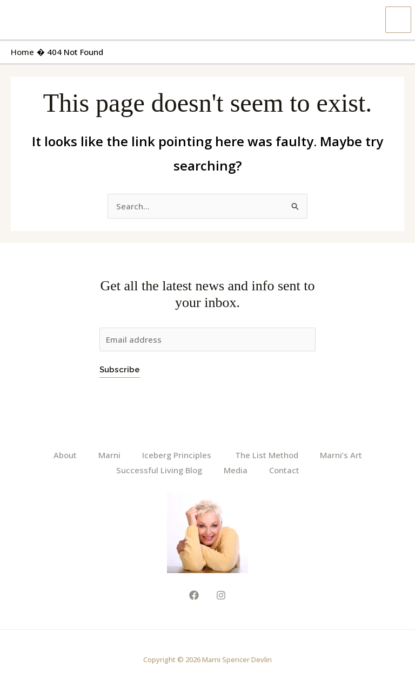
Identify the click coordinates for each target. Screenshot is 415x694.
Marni (109, 455)
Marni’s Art (341, 455)
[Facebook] (194, 595)
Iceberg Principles (177, 455)
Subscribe (119, 370)
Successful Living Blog (159, 470)
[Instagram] (221, 595)
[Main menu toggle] (398, 19)
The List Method (266, 455)
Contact (284, 470)
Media (235, 470)
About (65, 455)
